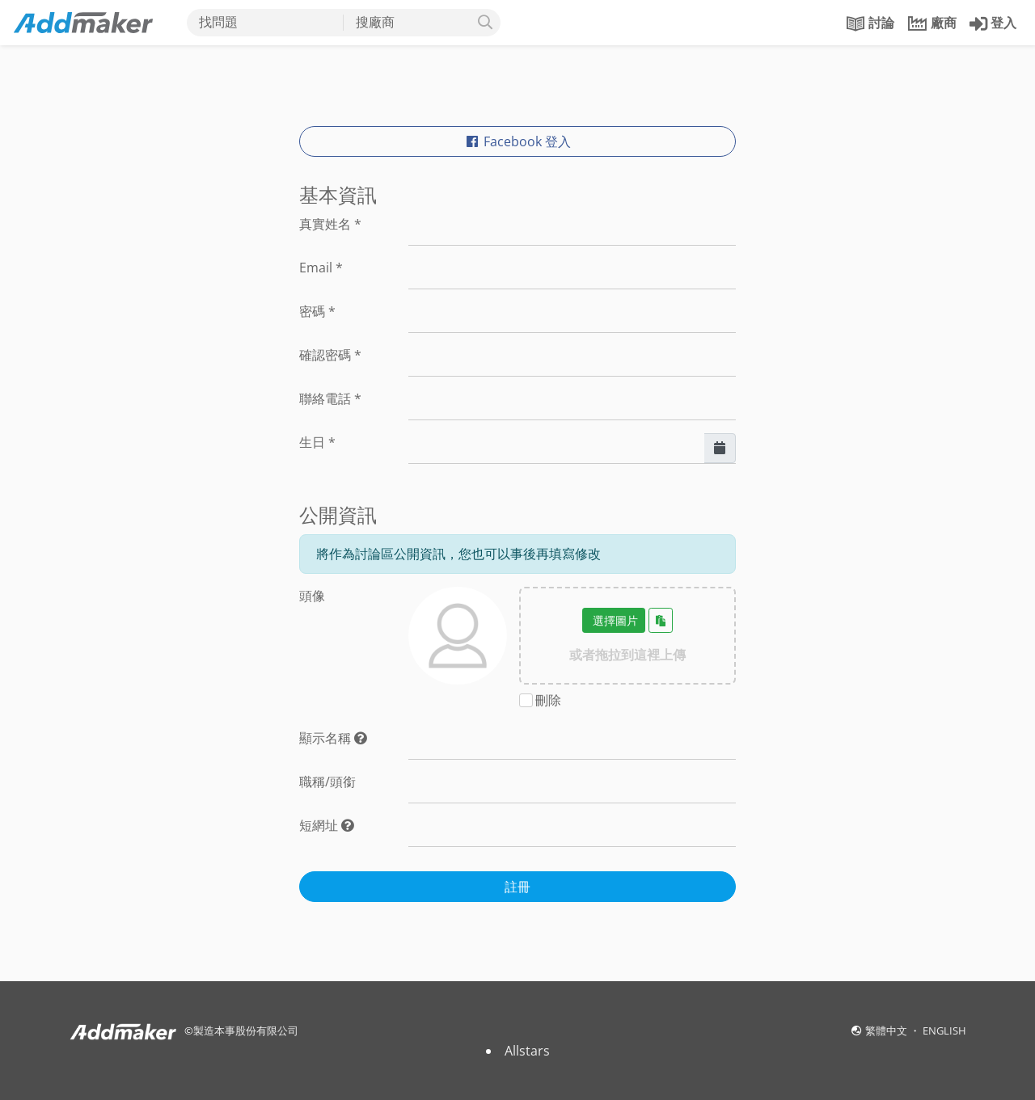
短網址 (326, 825)
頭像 (312, 596)
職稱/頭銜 (327, 781)
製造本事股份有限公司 (245, 1030)
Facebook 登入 (517, 141)
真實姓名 (330, 224)
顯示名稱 (333, 738)
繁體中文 (887, 1030)
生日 (317, 442)
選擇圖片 (613, 620)
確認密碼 (330, 355)
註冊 (517, 887)
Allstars (527, 1051)
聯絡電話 (330, 398)
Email (321, 267)
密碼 (317, 311)
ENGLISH (944, 1030)
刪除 (548, 700)
